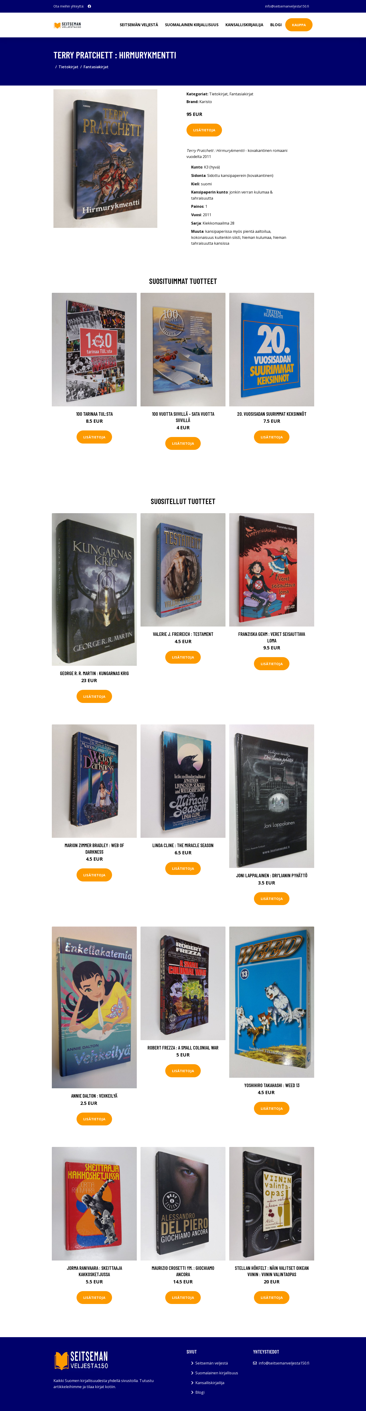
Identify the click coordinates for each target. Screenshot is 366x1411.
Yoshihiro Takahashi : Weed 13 (271, 1085)
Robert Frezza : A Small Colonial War (183, 1047)
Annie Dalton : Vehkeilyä (94, 1096)
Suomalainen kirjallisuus (191, 24)
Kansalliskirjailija (244, 24)
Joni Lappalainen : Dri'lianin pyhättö (271, 875)
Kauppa (299, 24)
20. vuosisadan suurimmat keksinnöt (271, 414)
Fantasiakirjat (96, 66)
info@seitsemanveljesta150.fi (286, 6)
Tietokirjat (68, 66)
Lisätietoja (204, 130)
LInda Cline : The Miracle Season (183, 845)
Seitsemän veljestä (139, 24)
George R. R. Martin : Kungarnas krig (94, 673)
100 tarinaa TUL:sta (94, 414)
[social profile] (89, 6)
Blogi (276, 24)
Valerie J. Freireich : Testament (183, 634)
